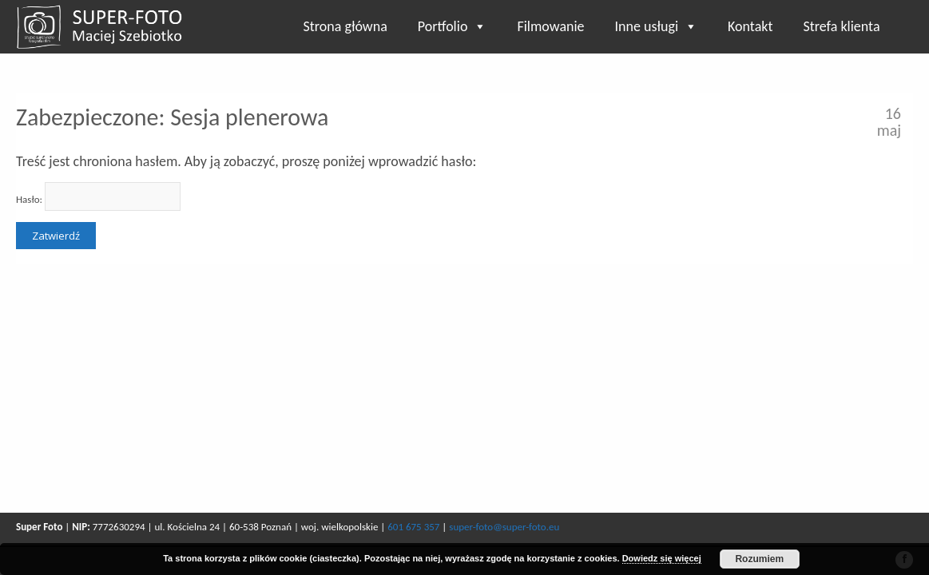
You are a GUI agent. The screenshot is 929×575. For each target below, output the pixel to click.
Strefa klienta (841, 26)
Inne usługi (656, 26)
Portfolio (452, 26)
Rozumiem (759, 559)
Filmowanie (550, 26)
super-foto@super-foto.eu (504, 527)
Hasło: (98, 196)
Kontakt (750, 26)
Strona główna (345, 26)
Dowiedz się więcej (661, 558)
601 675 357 (413, 527)
